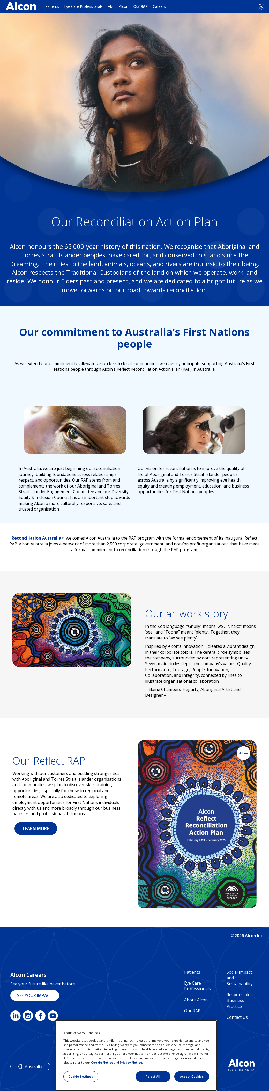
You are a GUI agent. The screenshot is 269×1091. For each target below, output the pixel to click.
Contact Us (237, 1017)
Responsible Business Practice (238, 1000)
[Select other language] (261, 7)
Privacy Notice (131, 1062)
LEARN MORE (36, 828)
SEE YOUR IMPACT (35, 995)
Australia (33, 1067)
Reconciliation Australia (38, 538)
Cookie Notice (102, 1062)
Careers (159, 6)
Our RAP (140, 6)
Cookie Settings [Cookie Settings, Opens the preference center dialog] (81, 1076)
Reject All (153, 1076)
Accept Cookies (192, 1076)
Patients (52, 6)
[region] (136, 1055)
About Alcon (118, 6)
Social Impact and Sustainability (240, 978)
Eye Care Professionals (83, 6)
